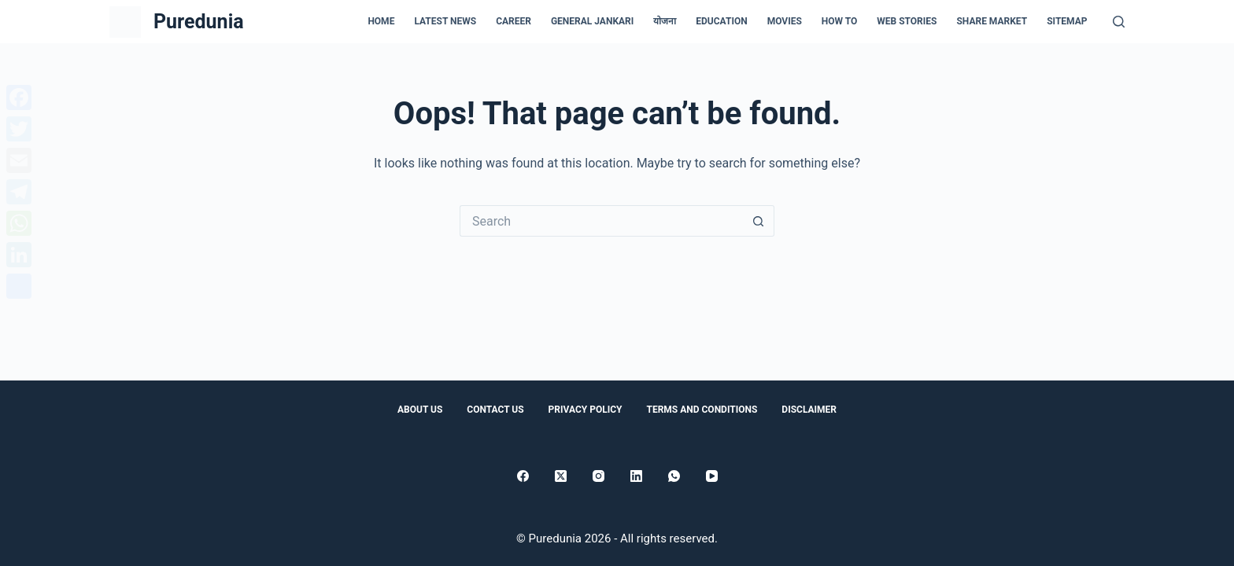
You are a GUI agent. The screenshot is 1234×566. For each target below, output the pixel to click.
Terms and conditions (701, 409)
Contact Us (495, 409)
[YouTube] (712, 476)
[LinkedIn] (636, 476)
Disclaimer (809, 409)
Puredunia (198, 21)
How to (839, 21)
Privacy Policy (586, 409)
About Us (419, 409)
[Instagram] (598, 476)
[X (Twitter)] (561, 476)
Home (381, 21)
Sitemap (1067, 21)
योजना (664, 21)
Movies (784, 21)
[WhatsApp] (674, 476)
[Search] (1119, 22)
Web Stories (907, 21)
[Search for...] (601, 221)
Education (721, 21)
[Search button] (758, 221)
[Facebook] (523, 476)
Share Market (991, 21)
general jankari (592, 21)
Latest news (445, 21)
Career (513, 21)
